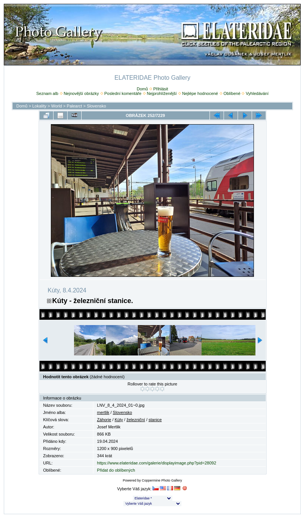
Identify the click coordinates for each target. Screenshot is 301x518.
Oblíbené (232, 93)
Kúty (119, 419)
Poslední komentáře (123, 93)
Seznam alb (47, 93)
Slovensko (96, 106)
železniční (135, 419)
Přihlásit (160, 89)
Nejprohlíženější (162, 93)
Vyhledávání (257, 93)
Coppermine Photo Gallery (162, 480)
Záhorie (104, 419)
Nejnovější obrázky (81, 93)
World (56, 106)
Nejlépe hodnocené (200, 93)
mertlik (103, 412)
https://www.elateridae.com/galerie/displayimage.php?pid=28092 (156, 463)
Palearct (74, 106)
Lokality (39, 106)
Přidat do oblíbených (116, 470)
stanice (155, 419)
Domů (142, 89)
